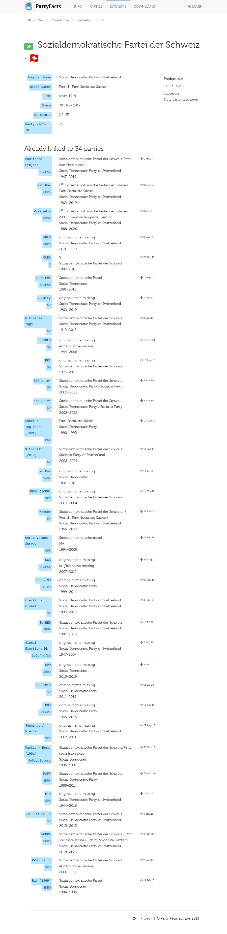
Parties (95, 6)
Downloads (145, 6)
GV (178, 86)
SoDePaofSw (41, 656)
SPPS (47, 192)
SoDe (47, 478)
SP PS (46, 587)
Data (41, 20)
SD (49, 367)
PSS (48, 440)
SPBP (47, 629)
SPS (48, 498)
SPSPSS (45, 172)
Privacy (146, 918)
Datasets (118, 6)
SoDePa (45, 712)
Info (78, 6)
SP (49, 305)
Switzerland (85, 20)
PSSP (47, 218)
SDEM (47, 888)
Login (195, 6)
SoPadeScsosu (39, 761)
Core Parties (61, 20)
